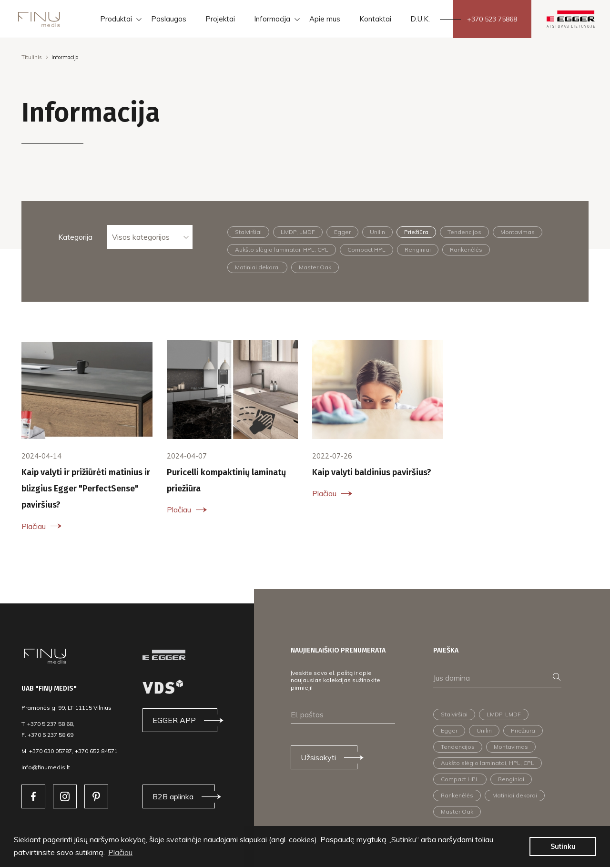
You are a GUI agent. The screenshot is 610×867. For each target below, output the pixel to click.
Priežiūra (416, 231)
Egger (342, 231)
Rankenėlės (466, 249)
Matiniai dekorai (257, 267)
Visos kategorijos (141, 237)
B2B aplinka (172, 796)
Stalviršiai (248, 231)
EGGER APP (174, 720)
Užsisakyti (318, 757)
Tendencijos (464, 231)
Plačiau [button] (120, 852)
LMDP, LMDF (298, 231)
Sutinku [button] (563, 846)
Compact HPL (366, 249)
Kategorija (75, 237)
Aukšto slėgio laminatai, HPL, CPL (281, 249)
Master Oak (315, 267)
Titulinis (31, 57)
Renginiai (418, 249)
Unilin (377, 231)
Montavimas (517, 231)
